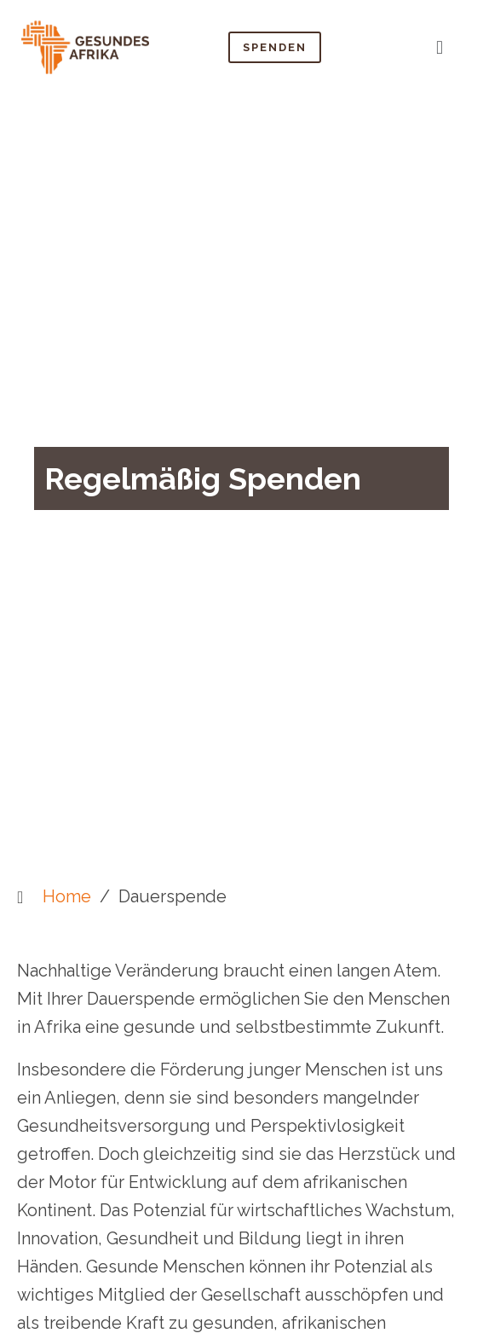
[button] (439, 47)
